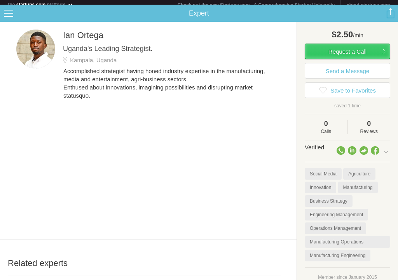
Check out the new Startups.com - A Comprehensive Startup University (256, 5)
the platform (40, 4)
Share (390, 17)
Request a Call (347, 56)
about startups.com (368, 5)
